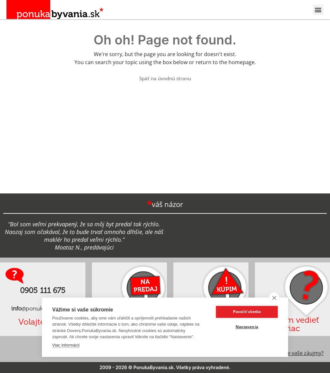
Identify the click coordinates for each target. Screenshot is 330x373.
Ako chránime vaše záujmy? (290, 353)
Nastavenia (247, 326)
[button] (318, 10)
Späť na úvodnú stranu (165, 78)
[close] (274, 297)
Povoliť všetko (247, 311)
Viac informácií (66, 345)
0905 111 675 (42, 290)
